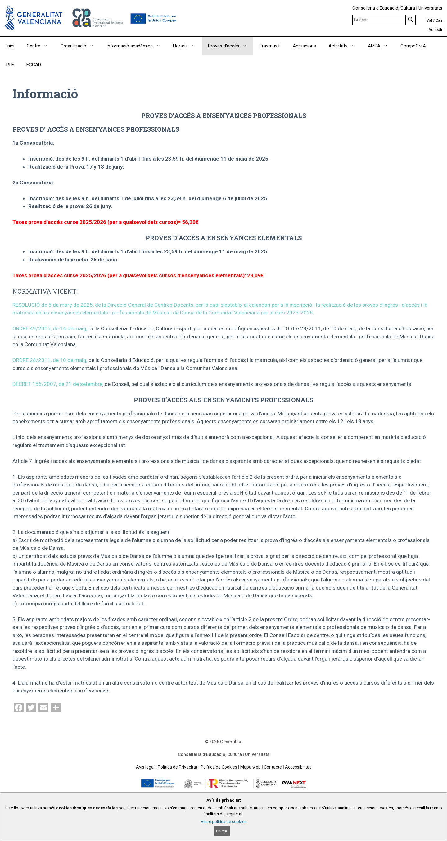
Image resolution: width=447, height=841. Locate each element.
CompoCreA (413, 46)
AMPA (381, 46)
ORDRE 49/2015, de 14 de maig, (49, 328)
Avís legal (145, 767)
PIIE (10, 64)
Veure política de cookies (223, 821)
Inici (10, 46)
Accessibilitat (298, 767)
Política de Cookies (219, 767)
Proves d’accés (230, 46)
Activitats (345, 46)
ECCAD (33, 64)
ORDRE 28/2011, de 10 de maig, (49, 360)
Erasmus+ (270, 46)
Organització (80, 46)
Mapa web (250, 767)
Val (429, 20)
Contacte (273, 767)
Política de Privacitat (177, 767)
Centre (40, 46)
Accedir (435, 29)
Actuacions (304, 46)
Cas (439, 20)
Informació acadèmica (136, 46)
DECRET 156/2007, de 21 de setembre (57, 384)
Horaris (187, 46)
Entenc (222, 831)
